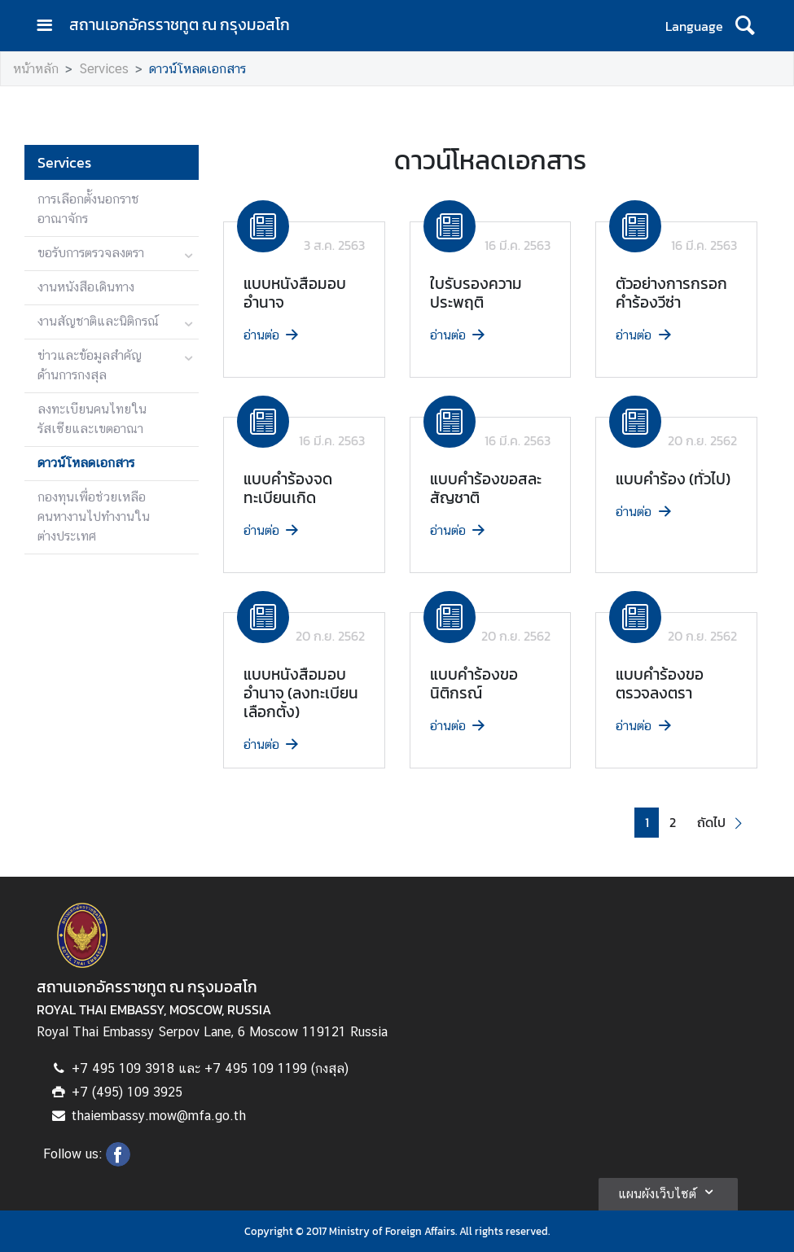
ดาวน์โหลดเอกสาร (197, 69)
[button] (722, 823)
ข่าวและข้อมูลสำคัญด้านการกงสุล (89, 365)
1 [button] (647, 823)
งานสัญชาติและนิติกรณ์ (98, 321)
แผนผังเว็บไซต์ (668, 1192)
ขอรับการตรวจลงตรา (90, 252)
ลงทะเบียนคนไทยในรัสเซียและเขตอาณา (92, 418)
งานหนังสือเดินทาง (85, 287)
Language (694, 26)
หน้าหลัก (36, 69)
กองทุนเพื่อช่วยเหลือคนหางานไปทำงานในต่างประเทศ (93, 516)
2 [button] (672, 823)
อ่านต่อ (272, 335)
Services (104, 69)
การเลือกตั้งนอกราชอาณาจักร (88, 208)
